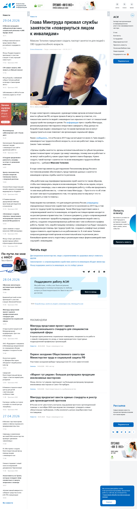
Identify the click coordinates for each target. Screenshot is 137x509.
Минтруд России (77, 304)
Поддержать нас (119, 54)
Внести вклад (90, 292)
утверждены (92, 203)
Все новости (8, 503)
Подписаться (123, 61)
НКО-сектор (50, 366)
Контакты (117, 36)
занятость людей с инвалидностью (57, 304)
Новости (33, 17)
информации (72, 122)
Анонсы (33, 366)
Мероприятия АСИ (120, 42)
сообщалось (41, 138)
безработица (40, 304)
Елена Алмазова (36, 49)
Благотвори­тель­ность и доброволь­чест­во (61, 389)
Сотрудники (117, 39)
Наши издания (118, 51)
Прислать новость (120, 45)
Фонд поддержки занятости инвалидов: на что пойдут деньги (56, 265)
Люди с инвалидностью (52, 49)
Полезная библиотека (121, 48)
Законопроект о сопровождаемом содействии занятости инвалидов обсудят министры (67, 262)
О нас (115, 32)
